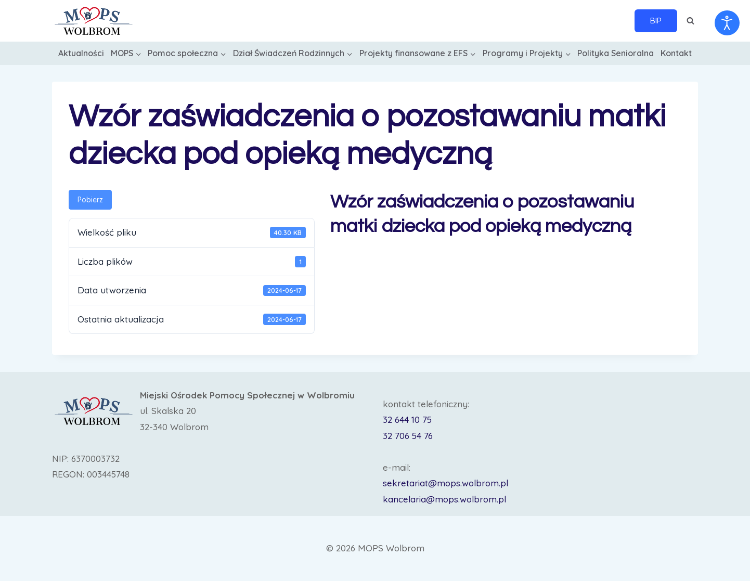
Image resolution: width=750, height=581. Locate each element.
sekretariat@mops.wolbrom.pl (445, 482)
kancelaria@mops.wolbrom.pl (444, 499)
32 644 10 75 (407, 419)
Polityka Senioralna (615, 53)
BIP (656, 20)
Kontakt (676, 53)
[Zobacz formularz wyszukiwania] (690, 21)
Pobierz (90, 199)
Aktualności (81, 53)
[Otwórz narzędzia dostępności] (727, 22)
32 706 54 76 (408, 435)
